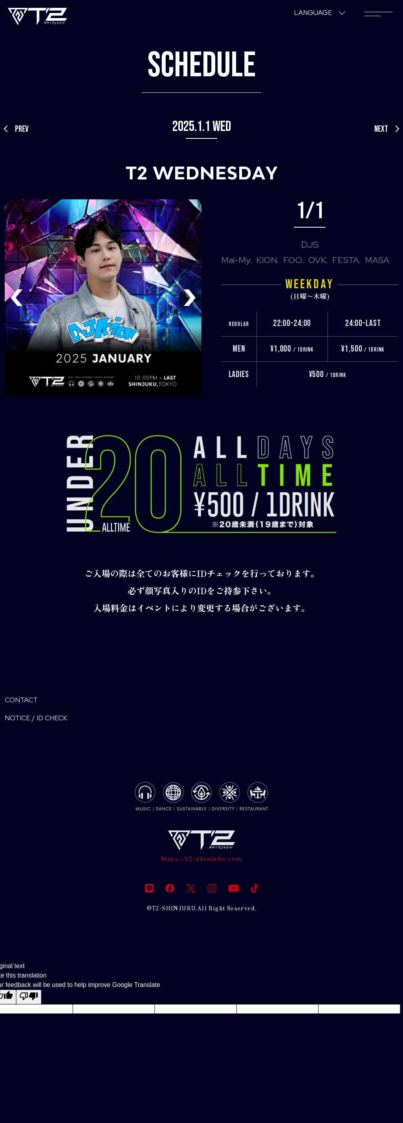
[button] (190, 297)
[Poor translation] (28, 1005)
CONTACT (26, 701)
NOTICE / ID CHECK (45, 722)
